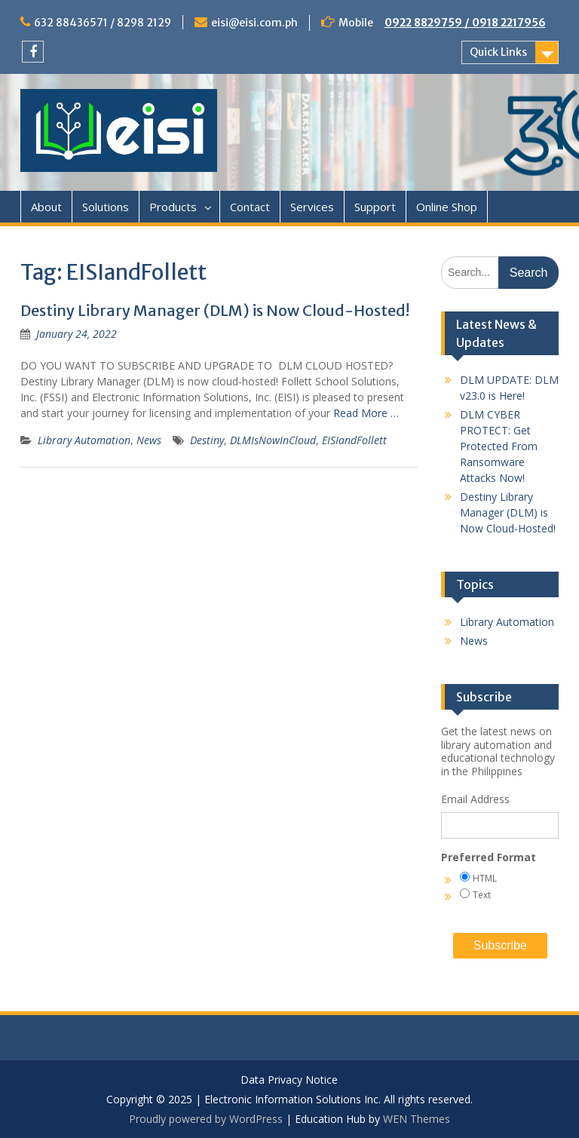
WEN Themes (416, 1119)
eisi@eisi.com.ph (254, 22)
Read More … (366, 413)
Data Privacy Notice (289, 1080)
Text (482, 894)
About (46, 206)
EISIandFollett (354, 440)
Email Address (475, 799)
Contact (250, 206)
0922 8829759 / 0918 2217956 (465, 22)
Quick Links (498, 52)
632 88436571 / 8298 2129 (102, 22)
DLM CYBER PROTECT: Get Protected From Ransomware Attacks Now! (499, 446)
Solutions (105, 206)
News (148, 440)
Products (173, 206)
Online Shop (446, 206)
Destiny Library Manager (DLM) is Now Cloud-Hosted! (214, 310)
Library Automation (84, 440)
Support (375, 206)
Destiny (207, 440)
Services (312, 206)
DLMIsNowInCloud (273, 440)
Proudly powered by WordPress (206, 1119)
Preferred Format (488, 857)
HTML (485, 878)
